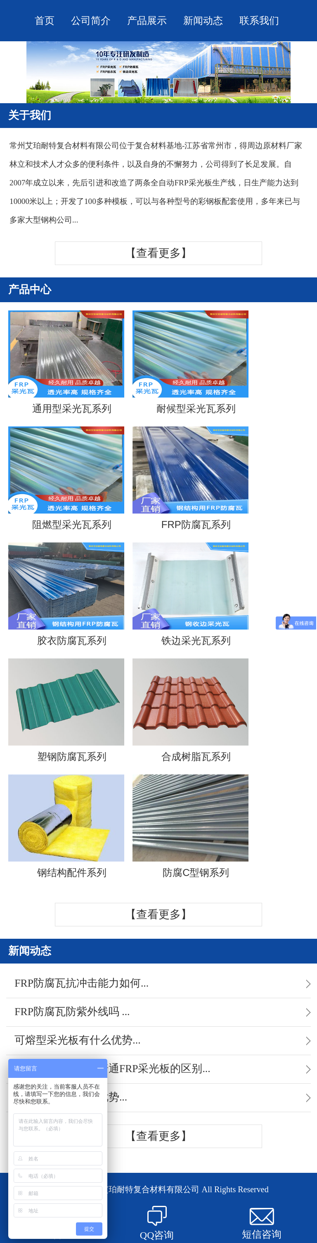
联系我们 (259, 20)
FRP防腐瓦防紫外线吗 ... (72, 1012)
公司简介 (91, 20)
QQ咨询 (157, 1223)
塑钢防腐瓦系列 (66, 710)
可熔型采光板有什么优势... (77, 1040)
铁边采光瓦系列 (190, 594)
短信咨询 (262, 1224)
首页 (44, 20)
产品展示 (147, 20)
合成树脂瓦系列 (190, 710)
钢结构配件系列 (66, 826)
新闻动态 (203, 20)
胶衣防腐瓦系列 (66, 594)
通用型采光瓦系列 (66, 362)
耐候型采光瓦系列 (190, 362)
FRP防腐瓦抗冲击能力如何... (81, 983)
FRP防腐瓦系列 (190, 478)
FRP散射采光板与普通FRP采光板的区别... (112, 1069)
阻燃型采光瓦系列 (66, 478)
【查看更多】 (158, 253)
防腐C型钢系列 (190, 826)
